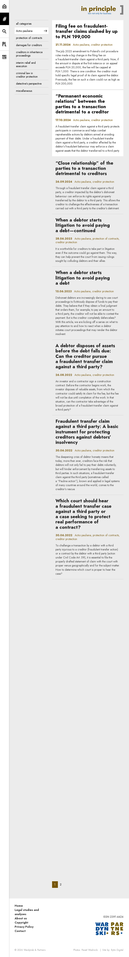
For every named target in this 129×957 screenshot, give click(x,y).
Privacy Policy (24, 927)
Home (19, 906)
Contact (20, 931)
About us (21, 918)
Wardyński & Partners (34, 950)
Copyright (21, 923)
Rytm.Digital (117, 950)
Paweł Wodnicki (90, 950)
